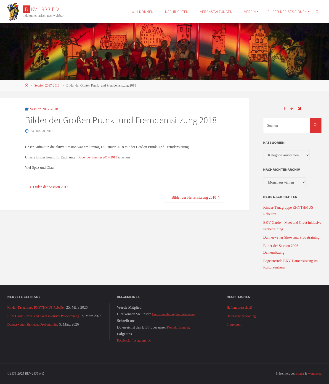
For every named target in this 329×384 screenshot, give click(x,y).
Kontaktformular (179, 327)
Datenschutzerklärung (243, 316)
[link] (317, 11)
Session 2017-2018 (46, 85)
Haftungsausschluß (241, 307)
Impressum (235, 324)
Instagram (141, 340)
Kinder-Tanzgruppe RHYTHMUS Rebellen (39, 307)
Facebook (124, 340)
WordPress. (314, 373)
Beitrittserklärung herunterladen (175, 314)
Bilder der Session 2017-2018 (99, 157)
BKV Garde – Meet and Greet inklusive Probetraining (46, 316)
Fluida (297, 373)
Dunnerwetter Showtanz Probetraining (291, 237)
